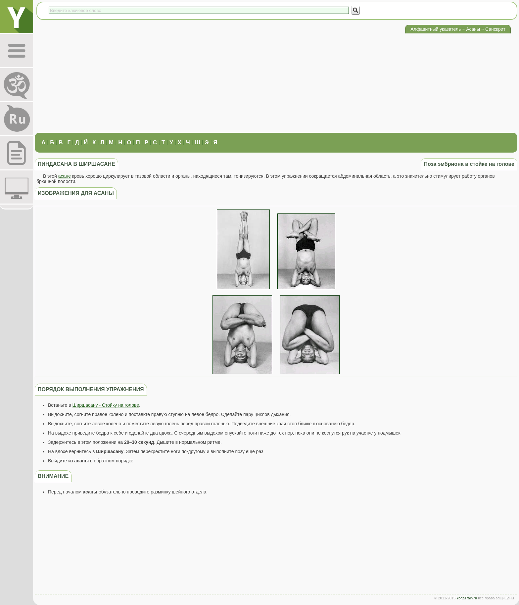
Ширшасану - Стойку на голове (105, 405)
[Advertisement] (276, 83)
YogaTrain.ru (466, 598)
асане (64, 176)
